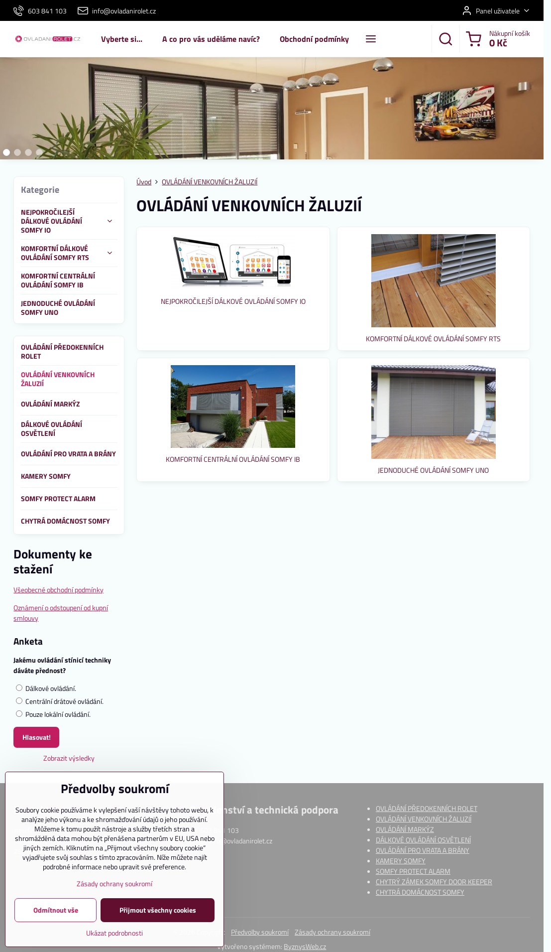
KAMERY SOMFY (401, 860)
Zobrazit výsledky (69, 758)
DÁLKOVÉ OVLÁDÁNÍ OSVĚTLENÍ (423, 839)
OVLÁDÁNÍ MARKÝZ (405, 829)
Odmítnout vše (55, 918)
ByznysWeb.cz (305, 946)
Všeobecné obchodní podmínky (58, 589)
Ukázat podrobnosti (114, 941)
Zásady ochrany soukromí (332, 932)
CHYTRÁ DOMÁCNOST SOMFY (420, 892)
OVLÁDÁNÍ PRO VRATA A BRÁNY (422, 850)
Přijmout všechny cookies (157, 918)
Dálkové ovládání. (46, 688)
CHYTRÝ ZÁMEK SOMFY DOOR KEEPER (434, 881)
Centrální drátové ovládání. (60, 701)
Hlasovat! (36, 737)
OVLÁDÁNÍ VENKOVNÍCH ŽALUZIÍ (423, 819)
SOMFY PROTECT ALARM (413, 871)
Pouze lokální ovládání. (53, 714)
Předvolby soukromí (260, 932)
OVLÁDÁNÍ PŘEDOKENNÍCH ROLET (426, 808)
